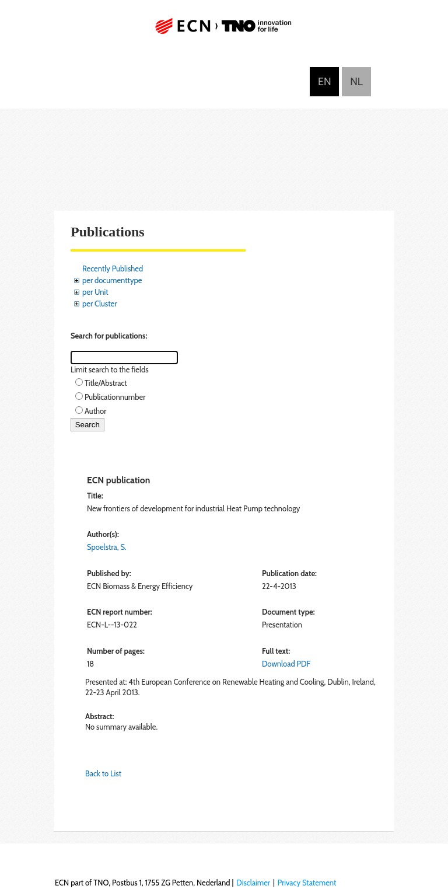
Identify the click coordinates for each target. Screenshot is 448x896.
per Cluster (99, 303)
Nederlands (356, 81)
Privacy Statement (307, 882)
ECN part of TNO (224, 30)
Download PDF (286, 663)
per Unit (95, 292)
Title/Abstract (106, 383)
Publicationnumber (115, 397)
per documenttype (112, 280)
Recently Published (112, 268)
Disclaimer (253, 882)
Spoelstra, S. (107, 547)
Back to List (103, 773)
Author (95, 411)
